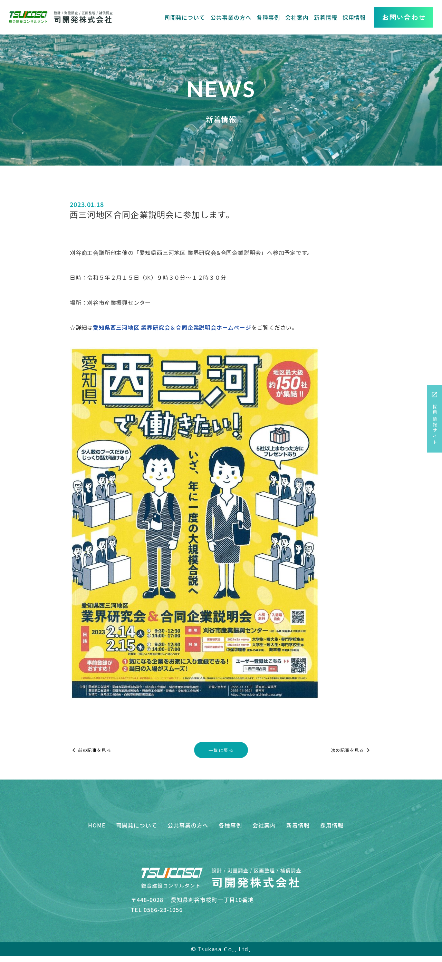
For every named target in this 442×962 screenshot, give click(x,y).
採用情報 (354, 17)
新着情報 (325, 17)
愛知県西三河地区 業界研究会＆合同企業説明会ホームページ (172, 327)
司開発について (184, 17)
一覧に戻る (221, 750)
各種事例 (268, 17)
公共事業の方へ (230, 17)
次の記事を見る (347, 750)
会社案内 (297, 17)
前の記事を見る (94, 750)
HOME (97, 825)
